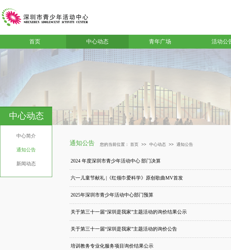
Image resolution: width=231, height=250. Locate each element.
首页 (34, 41)
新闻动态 (26, 163)
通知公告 (26, 149)
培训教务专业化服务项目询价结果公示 (112, 246)
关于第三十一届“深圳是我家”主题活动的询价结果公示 (129, 212)
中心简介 (26, 136)
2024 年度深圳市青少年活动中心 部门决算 (116, 161)
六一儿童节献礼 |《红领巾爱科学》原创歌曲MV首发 (127, 178)
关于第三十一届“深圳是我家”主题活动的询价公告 (124, 229)
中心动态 (97, 41)
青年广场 (160, 41)
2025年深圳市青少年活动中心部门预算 (112, 195)
